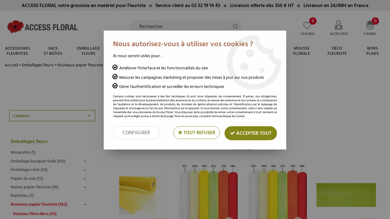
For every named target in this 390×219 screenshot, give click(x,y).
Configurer (136, 133)
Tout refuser (196, 133)
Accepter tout (250, 133)
